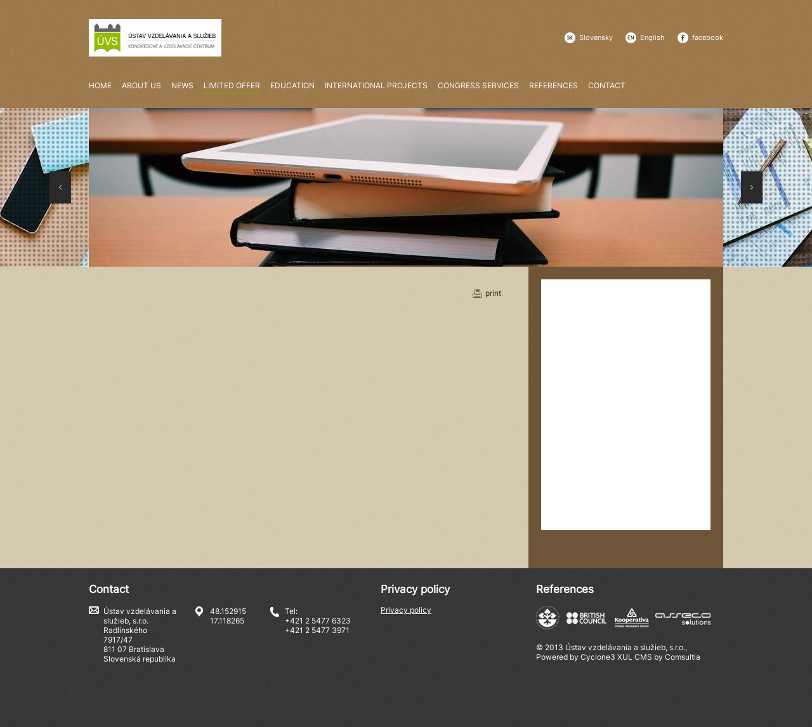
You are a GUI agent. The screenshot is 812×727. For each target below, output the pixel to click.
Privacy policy (406, 610)
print (493, 293)
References (553, 86)
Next (752, 187)
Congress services (478, 86)
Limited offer (232, 86)
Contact (606, 86)
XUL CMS (634, 657)
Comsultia (682, 657)
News (182, 86)
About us (141, 86)
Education (292, 86)
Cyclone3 (597, 657)
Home (100, 86)
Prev (60, 187)
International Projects (376, 86)
